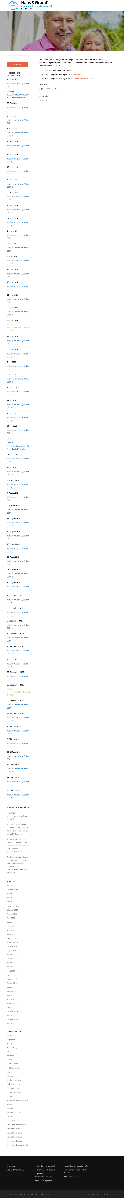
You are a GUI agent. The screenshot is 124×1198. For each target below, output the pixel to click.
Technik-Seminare (14, 1112)
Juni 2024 (10, 898)
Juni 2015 (10, 1015)
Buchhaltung (12, 1047)
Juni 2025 (10, 885)
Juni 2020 (10, 967)
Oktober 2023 (12, 910)
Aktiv (9, 1035)
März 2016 (11, 1003)
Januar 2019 (11, 987)
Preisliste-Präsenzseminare (17, 1100)
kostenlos (11, 1055)
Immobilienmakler (78, 74)
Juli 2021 (10, 954)
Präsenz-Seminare (14, 1092)
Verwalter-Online (13, 1129)
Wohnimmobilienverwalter (82, 78)
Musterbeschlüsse (14, 1080)
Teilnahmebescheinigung (45, 1170)
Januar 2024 (11, 902)
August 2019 (12, 983)
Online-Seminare (13, 1084)
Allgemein (11, 1039)
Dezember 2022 (13, 926)
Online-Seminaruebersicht (45, 1166)
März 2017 (11, 991)
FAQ (8, 1051)
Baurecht (10, 1043)
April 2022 (11, 930)
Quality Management (43, 1180)
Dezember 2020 (13, 958)
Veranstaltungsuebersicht (17, 1125)
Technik (10, 1108)
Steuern (10, 1104)
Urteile (9, 1116)
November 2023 (13, 906)
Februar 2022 (12, 938)
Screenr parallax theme (95, 1194)
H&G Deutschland (71, 1176)
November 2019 (13, 979)
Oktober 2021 (12, 946)
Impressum (11, 1166)
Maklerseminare (13, 1068)
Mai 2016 (10, 995)
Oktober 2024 (12, 889)
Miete (9, 1072)
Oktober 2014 (12, 1019)
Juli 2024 (10, 893)
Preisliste (10, 1096)
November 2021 (13, 942)
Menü (115, 5)
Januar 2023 (11, 922)
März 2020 (11, 971)
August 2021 (12, 950)
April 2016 (11, 999)
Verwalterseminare (14, 1133)
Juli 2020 (10, 963)
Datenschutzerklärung (15, 1170)
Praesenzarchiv (13, 1088)
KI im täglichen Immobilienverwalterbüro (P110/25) (17, 816)
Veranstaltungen (13, 1120)
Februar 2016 (12, 1007)
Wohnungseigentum (15, 1141)
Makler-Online (12, 1064)
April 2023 (11, 918)
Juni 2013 (10, 1023)
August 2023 (12, 914)
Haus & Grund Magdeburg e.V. (76, 1166)
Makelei (10, 1060)
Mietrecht (11, 1076)
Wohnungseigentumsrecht (17, 1145)
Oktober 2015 (12, 1011)
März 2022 (11, 934)
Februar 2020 (12, 975)
